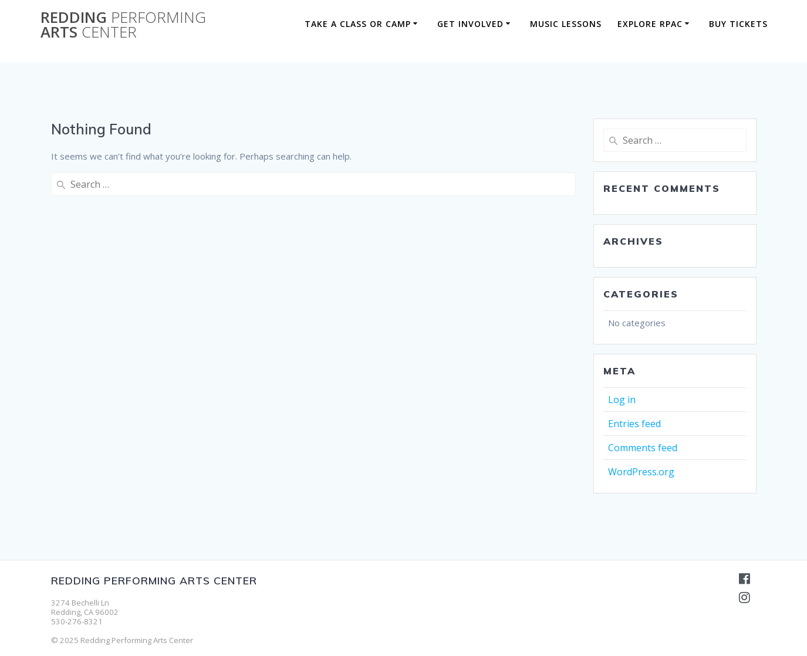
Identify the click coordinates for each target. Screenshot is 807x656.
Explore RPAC (650, 23)
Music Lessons (566, 23)
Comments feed (642, 447)
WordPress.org (641, 471)
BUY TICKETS (738, 23)
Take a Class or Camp (358, 23)
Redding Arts (123, 25)
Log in (622, 399)
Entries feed (634, 423)
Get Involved (470, 23)
